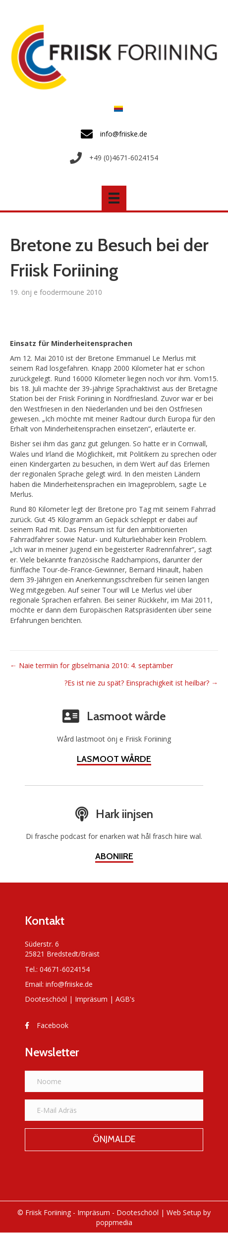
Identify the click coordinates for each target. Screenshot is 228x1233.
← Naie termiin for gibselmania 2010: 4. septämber (91, 665)
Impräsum (91, 999)
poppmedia (114, 1222)
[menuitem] (116, 108)
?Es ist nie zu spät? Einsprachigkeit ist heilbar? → (141, 682)
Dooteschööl (46, 999)
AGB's (125, 999)
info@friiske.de (69, 984)
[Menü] (114, 198)
